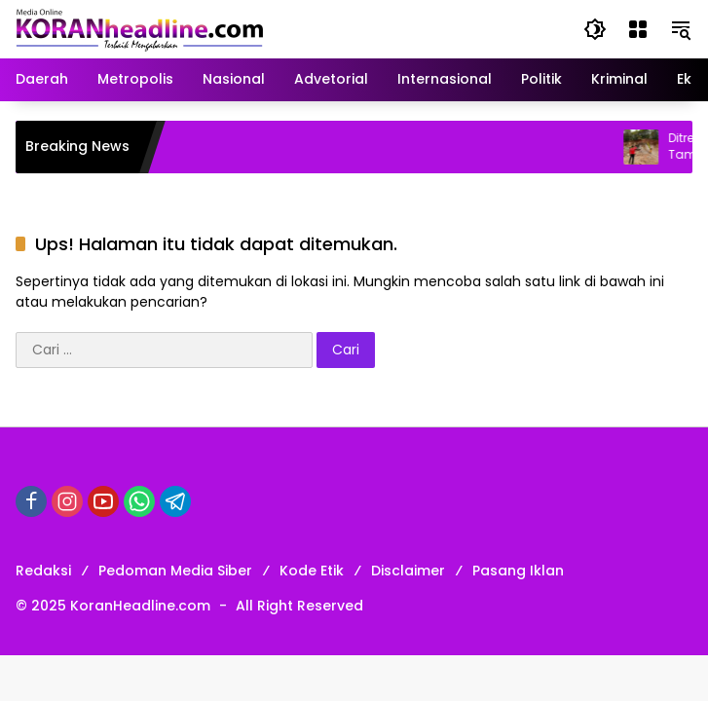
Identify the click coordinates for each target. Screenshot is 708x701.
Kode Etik (311, 570)
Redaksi (43, 570)
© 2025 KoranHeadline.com (113, 605)
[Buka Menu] (638, 29)
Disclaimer (408, 570)
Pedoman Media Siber (175, 570)
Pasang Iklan (518, 570)
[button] (595, 29)
